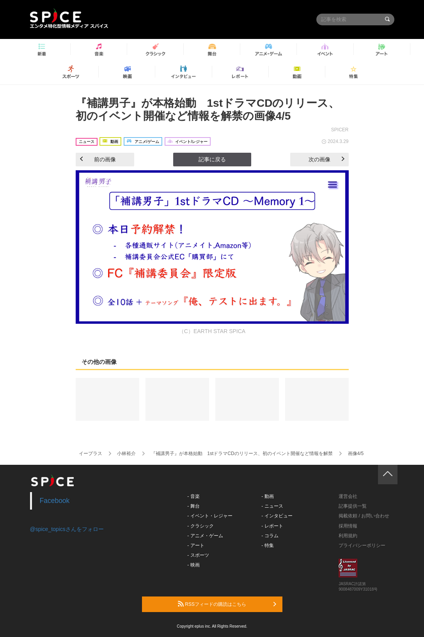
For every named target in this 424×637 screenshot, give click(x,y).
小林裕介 (126, 453)
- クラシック (200, 526)
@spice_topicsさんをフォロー (67, 529)
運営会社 (348, 496)
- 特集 (267, 545)
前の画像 (98, 159)
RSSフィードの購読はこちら (227, 604)
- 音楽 (193, 496)
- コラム (269, 535)
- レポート (272, 526)
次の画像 (326, 159)
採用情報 (348, 526)
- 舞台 (193, 506)
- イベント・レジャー (209, 516)
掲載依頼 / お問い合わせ (364, 516)
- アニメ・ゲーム (205, 535)
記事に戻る (212, 159)
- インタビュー (276, 516)
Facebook (55, 501)
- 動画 (267, 496)
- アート (195, 545)
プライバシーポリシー (362, 545)
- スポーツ (198, 555)
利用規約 (348, 535)
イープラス (90, 453)
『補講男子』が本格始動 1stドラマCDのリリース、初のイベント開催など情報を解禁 (241, 453)
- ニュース (272, 506)
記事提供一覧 (353, 506)
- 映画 (193, 565)
